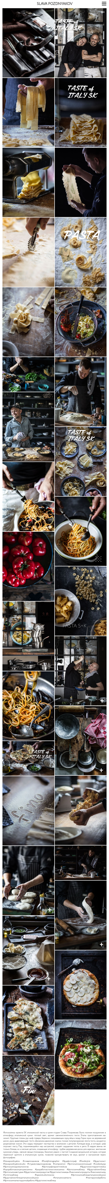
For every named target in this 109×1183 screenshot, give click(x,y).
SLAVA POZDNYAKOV (54, 4)
